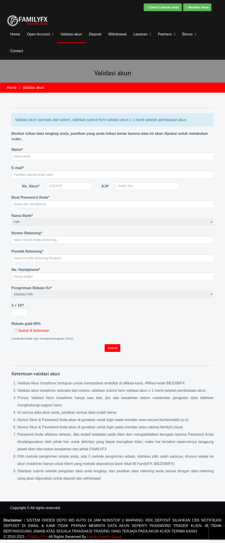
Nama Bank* (22, 216)
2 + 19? (17, 305)
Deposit (95, 34)
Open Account (38, 34)
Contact (16, 51)
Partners (165, 34)
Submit (113, 348)
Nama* (17, 149)
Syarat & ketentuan (33, 330)
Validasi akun (71, 34)
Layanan (140, 34)
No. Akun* (30, 186)
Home (15, 34)
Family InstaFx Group (104, 537)
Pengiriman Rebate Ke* (31, 288)
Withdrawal (117, 34)
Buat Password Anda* (30, 197)
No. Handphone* (25, 270)
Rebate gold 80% (26, 324)
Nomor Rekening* (26, 233)
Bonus (187, 34)
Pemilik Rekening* (27, 251)
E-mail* (17, 168)
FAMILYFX (37, 537)
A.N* (105, 186)
